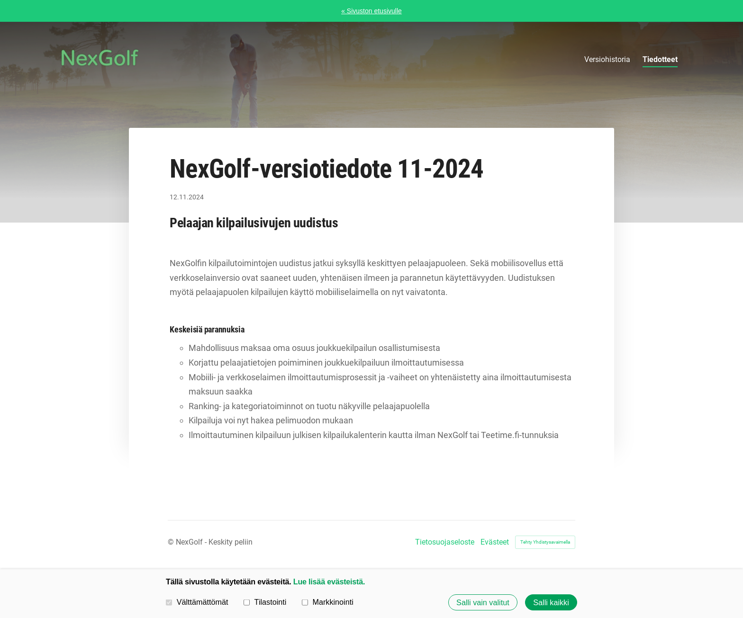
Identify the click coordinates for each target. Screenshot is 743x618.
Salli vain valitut (482, 602)
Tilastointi (265, 602)
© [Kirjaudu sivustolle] (172, 541)
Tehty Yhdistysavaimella (545, 542)
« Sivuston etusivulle (371, 11)
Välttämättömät (197, 602)
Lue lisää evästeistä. (329, 581)
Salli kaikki (551, 602)
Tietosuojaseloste (444, 542)
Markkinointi (327, 602)
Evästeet (494, 542)
